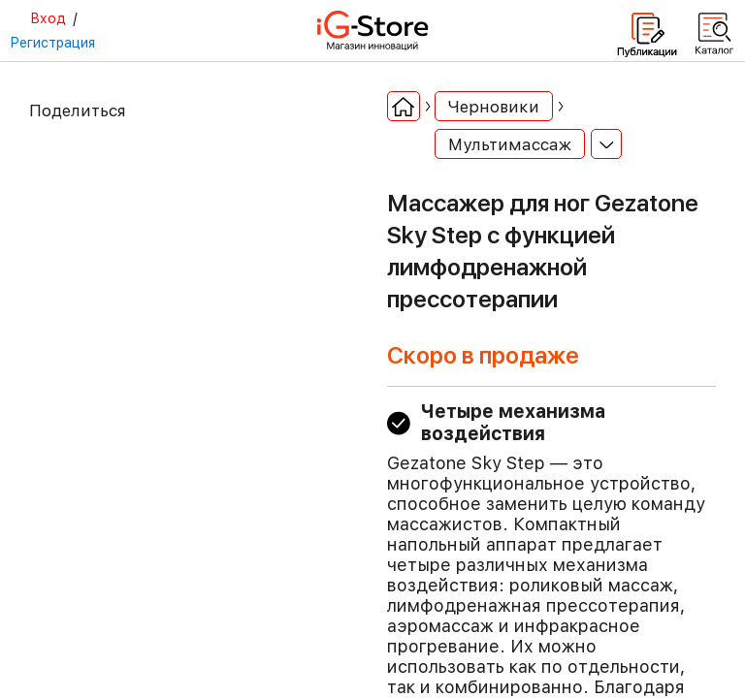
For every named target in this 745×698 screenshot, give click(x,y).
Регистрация (52, 42)
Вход (48, 18)
